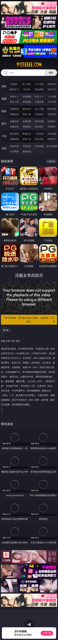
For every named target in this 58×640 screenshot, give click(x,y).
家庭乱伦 (26, 133)
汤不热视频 (51, 146)
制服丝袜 (14, 114)
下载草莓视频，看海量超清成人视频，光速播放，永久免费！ (29, 319)
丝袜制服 (26, 101)
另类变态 (51, 114)
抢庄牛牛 (51, 89)
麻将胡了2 (14, 89)
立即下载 (47, 633)
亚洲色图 (26, 121)
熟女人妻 (14, 101)
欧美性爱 (51, 108)
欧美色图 (39, 121)
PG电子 (14, 84)
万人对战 (39, 84)
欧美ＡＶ (39, 96)
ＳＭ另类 (51, 101)
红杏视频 (14, 151)
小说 (4, 136)
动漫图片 (51, 121)
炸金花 (27, 89)
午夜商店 (26, 146)
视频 (4, 98)
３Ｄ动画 (51, 96)
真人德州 (26, 84)
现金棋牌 (39, 89)
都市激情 (14, 133)
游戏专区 (51, 84)
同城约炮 (14, 146)
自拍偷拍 (26, 96)
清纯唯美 (26, 126)
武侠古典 (51, 133)
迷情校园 (14, 138)
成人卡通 (39, 108)
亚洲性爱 (14, 108)
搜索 (51, 72)
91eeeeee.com (29, 65)
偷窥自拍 (14, 121)
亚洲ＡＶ (14, 96)
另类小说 (26, 138)
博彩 (4, 86)
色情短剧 (26, 151)
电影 (4, 111)
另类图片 (51, 126)
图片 (4, 123)
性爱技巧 (51, 138)
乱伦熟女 (39, 114)
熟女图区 (39, 126)
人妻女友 (39, 133)
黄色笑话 (39, 138)
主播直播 (39, 101)
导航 (4, 148)
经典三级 (26, 114)
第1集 (6, 330)
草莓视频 (39, 146)
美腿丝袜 (14, 126)
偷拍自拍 (26, 108)
